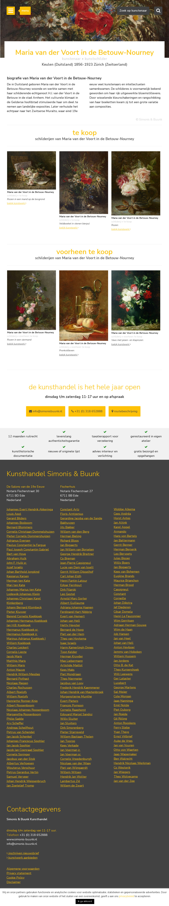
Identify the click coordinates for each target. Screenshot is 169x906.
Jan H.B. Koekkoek (19, 625)
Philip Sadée (15, 719)
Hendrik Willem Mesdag (23, 674)
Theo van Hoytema (73, 639)
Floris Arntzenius (71, 514)
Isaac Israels (68, 643)
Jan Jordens (121, 661)
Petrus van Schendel (21, 732)
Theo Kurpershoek (126, 670)
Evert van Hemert (72, 616)
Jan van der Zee (124, 781)
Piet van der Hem (72, 634)
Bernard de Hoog (72, 630)
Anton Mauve (16, 670)
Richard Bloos (69, 541)
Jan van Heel (122, 638)
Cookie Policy (15, 878)
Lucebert (120, 683)
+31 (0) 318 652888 (86, 411)
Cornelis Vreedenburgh (76, 759)
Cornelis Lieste (17, 652)
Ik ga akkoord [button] (85, 901)
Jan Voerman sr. (70, 754)
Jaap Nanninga (123, 701)
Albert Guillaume (72, 603)
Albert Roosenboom (20, 705)
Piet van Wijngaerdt (74, 768)
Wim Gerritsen (124, 621)
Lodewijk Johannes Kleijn (23, 594)
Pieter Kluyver (16, 612)
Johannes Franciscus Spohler (26, 741)
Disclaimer (14, 882)
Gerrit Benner (123, 545)
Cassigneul (121, 589)
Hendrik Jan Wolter (73, 777)
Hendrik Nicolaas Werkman (132, 763)
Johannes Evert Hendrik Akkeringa (30, 509)
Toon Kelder (68, 652)
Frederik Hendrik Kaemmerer (80, 688)
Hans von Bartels (125, 536)
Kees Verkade (69, 745)
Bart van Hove (16, 554)
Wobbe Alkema (124, 509)
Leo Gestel (67, 594)
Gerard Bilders (16, 518)
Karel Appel (122, 527)
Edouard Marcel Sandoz (76, 714)
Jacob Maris (14, 656)
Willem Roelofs (17, 696)
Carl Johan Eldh (70, 576)
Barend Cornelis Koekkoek (24, 616)
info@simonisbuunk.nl (45, 411)
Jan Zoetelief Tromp (20, 786)
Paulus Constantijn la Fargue (26, 545)
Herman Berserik (125, 549)
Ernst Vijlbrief (123, 736)
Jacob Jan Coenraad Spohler (25, 750)
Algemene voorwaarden (23, 869)
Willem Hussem (125, 656)
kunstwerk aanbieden (22, 858)
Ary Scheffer (15, 723)
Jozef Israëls (15, 567)
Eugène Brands (124, 576)
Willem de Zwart (72, 786)
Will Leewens (123, 674)
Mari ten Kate (16, 585)
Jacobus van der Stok (21, 759)
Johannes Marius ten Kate (24, 590)
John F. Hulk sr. (17, 563)
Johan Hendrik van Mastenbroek (81, 692)
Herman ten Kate (18, 581)
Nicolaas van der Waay (75, 763)
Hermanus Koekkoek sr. (22, 630)
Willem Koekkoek (19, 643)
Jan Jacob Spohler (18, 745)
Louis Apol (14, 514)
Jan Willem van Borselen (77, 549)
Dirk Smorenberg (72, 728)
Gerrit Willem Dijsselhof (76, 572)
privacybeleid (126, 896)
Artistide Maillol (71, 665)
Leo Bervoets (123, 554)
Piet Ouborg (122, 710)
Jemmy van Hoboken (128, 652)
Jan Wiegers (122, 772)
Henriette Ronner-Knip (22, 701)
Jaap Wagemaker (125, 754)
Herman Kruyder (71, 656)
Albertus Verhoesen (20, 763)
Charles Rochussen (19, 688)
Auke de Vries (123, 741)
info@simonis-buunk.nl (22, 844)
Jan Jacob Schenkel (19, 737)
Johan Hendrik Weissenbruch (26, 781)
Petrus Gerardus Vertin (22, 772)
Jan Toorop (67, 741)
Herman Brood (124, 585)
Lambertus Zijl (70, 781)
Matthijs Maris (16, 661)
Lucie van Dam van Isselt (77, 567)
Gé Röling (120, 719)
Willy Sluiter (69, 719)
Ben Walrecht (123, 759)
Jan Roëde (120, 714)
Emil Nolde (121, 705)
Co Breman (67, 558)
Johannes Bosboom (19, 523)
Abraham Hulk (16, 558)
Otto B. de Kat (123, 665)
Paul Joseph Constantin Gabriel (28, 549)
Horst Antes (122, 518)
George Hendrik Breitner (77, 554)
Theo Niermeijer (71, 679)
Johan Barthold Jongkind (23, 572)
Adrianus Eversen (18, 541)
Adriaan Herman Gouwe (130, 625)
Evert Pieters (69, 701)
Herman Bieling (70, 536)
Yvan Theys (121, 732)
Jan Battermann (124, 540)
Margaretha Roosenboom (24, 714)
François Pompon (71, 705)
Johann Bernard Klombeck (24, 607)
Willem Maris (16, 665)
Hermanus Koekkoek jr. (22, 634)
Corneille (120, 598)
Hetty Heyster (70, 625)
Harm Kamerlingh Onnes (76, 647)
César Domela (123, 612)
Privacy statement (19, 873)
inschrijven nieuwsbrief (23, 853)
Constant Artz (69, 509)
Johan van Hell (70, 621)
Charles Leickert (18, 647)
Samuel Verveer (18, 777)
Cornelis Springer (18, 754)
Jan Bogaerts (69, 545)
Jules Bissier (122, 558)
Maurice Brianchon (126, 580)
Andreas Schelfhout (20, 728)
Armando (120, 532)
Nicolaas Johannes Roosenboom (28, 710)
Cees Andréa (122, 514)
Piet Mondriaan (70, 674)
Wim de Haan (123, 629)
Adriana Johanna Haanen (76, 607)
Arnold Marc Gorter (73, 598)
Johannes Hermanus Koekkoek (27, 621)
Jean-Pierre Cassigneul (75, 563)
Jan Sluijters (68, 723)
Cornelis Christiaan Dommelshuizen (30, 532)
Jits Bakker (67, 527)
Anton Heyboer (124, 647)
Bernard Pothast (18, 679)
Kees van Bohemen (126, 572)
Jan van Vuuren (124, 745)
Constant (120, 594)
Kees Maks (67, 670)
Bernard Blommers (19, 527)
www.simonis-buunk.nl (22, 839)
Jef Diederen (122, 607)
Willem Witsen (70, 772)
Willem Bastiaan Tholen (76, 737)
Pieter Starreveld (72, 732)
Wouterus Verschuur (21, 768)
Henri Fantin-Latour (73, 581)
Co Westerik (122, 768)
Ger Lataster (122, 678)
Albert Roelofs (17, 692)
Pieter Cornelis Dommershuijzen (28, 536)
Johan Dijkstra (123, 603)
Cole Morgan (122, 696)
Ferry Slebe (122, 727)
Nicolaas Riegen (17, 683)
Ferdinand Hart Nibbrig (76, 612)
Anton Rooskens (125, 723)
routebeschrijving (124, 411)
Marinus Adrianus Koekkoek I (26, 639)
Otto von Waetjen (126, 750)
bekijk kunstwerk (16, 203)
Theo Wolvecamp (126, 776)
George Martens (125, 687)
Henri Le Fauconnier (127, 616)
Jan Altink (120, 523)
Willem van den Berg (74, 532)
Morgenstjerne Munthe (76, 696)
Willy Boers (122, 563)
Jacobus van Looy (71, 683)
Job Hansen (121, 634)
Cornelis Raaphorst (73, 710)
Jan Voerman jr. (70, 750)
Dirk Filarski (68, 590)
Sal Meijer (120, 692)
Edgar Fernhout (71, 585)
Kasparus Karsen (18, 576)
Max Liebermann (71, 661)
